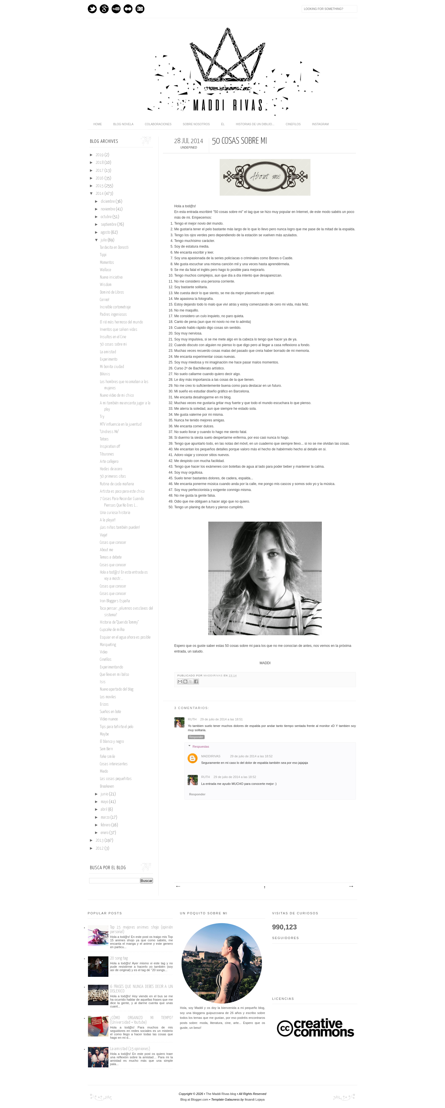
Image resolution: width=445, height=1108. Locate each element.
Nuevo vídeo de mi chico (117, 396)
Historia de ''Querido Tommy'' (119, 622)
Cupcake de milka (112, 630)
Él (222, 124)
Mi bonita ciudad (112, 367)
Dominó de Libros (112, 292)
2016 (100, 178)
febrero (106, 825)
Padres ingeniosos (113, 315)
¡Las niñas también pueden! (120, 528)
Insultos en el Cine (113, 337)
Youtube (116, 8)
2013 (100, 841)
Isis (103, 682)
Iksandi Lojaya (255, 1099)
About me (106, 550)
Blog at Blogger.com (194, 1099)
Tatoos (104, 439)
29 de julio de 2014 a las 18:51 (221, 719)
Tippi (103, 255)
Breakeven (107, 787)
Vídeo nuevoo (109, 719)
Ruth (193, 719)
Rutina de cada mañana (117, 484)
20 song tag (119, 958)
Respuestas (201, 746)
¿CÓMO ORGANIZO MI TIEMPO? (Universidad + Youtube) (141, 1020)
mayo (105, 802)
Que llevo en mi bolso (114, 675)
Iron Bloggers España (115, 601)
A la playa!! (108, 520)
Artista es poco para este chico (122, 492)
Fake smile (107, 757)
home (97, 124)
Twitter (92, 8)
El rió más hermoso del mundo (121, 322)
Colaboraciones (158, 124)
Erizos (104, 704)
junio (105, 794)
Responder (196, 737)
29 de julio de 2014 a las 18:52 (251, 756)
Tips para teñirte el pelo (116, 727)
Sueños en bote (110, 712)
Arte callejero (109, 462)
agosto (106, 233)
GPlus (104, 8)
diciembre (108, 202)
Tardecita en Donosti (114, 248)
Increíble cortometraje (115, 307)
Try (102, 417)
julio (104, 240)
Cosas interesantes (114, 764)
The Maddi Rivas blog (221, 1094)
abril (104, 810)
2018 (100, 163)
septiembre (109, 225)
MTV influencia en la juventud (121, 425)
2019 (100, 155)
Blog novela (123, 124)
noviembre (108, 209)
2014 (100, 194)
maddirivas (214, 675)
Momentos (107, 263)
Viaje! (103, 535)
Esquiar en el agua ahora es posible (125, 637)
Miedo (104, 771)
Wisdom (106, 285)
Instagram (139, 8)
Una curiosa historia (115, 513)
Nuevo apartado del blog (116, 689)
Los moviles (108, 697)
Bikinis (105, 374)
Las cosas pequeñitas (116, 779)
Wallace (105, 270)
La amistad (108, 352)
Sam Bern (106, 749)
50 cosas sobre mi (113, 344)
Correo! (104, 300)
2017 (100, 171)
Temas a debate (110, 557)
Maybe (104, 734)
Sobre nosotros (196, 124)
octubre (106, 217)
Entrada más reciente (178, 886)
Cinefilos (293, 124)
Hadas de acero (111, 469)
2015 (100, 186)
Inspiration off (110, 447)
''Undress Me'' (109, 432)
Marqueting (108, 645)
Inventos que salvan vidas (118, 330)
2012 (100, 848)
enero (105, 833)
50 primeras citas (113, 476)
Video (103, 652)
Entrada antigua (350, 886)
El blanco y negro (112, 742)
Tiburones (107, 454)
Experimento (108, 359)
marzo (105, 817)
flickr (128, 8)
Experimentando (111, 667)
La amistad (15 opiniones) (130, 1049)
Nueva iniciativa (111, 277)
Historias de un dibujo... (255, 124)
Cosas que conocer (113, 543)
